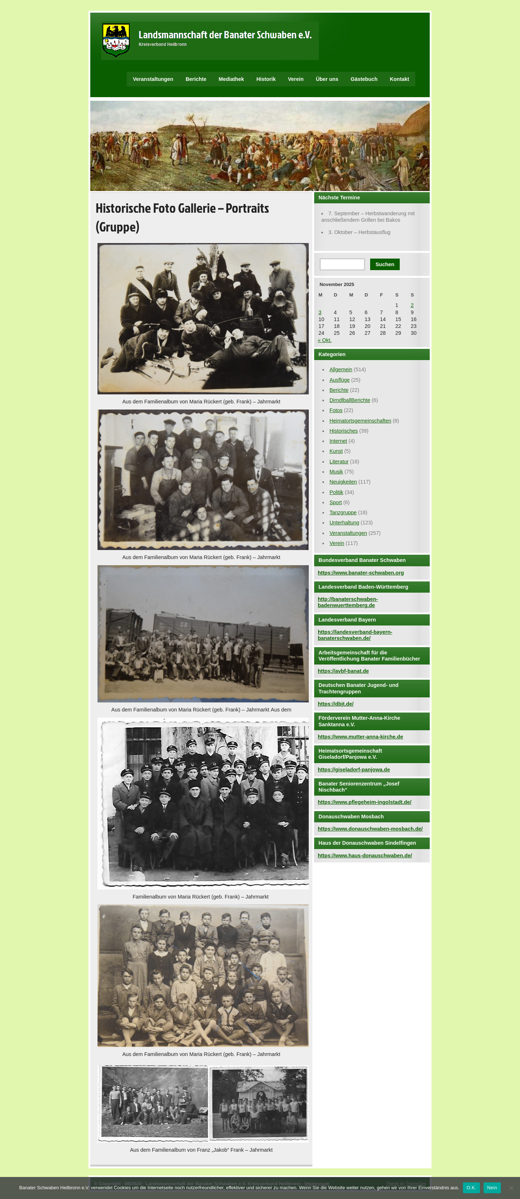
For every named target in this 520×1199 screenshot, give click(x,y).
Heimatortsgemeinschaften (360, 421)
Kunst (336, 451)
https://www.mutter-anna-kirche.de (360, 737)
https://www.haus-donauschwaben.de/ (365, 855)
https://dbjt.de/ (336, 704)
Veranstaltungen (153, 79)
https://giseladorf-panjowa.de (354, 769)
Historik (266, 79)
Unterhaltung (344, 522)
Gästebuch (364, 79)
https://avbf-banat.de (343, 671)
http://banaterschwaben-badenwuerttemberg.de (348, 602)
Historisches (343, 431)
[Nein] (511, 1187)
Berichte (196, 79)
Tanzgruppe (342, 512)
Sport (335, 502)
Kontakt (399, 79)
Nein (492, 1187)
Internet (338, 441)
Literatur (338, 461)
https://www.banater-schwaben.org (361, 573)
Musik (336, 472)
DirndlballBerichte (349, 400)
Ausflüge (339, 380)
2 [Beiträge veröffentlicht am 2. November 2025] (412, 305)
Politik (336, 492)
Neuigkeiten (343, 482)
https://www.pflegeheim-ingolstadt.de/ (364, 802)
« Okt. (325, 340)
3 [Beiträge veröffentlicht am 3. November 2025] (319, 312)
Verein (295, 79)
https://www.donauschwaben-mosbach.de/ (370, 829)
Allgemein (340, 369)
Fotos (335, 410)
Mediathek (231, 79)
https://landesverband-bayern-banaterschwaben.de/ (355, 635)
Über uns (327, 79)
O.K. (471, 1187)
